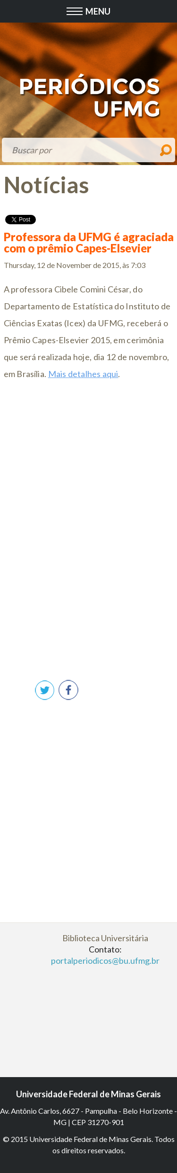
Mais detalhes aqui (83, 374)
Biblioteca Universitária (105, 938)
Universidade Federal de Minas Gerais (88, 1094)
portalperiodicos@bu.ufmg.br (105, 960)
